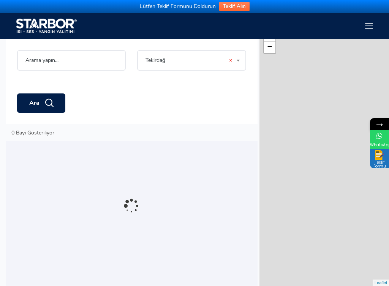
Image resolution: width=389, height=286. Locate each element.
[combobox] (191, 60)
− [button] (269, 47)
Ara (41, 103)
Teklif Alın (234, 6)
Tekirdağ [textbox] (188, 60)
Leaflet (381, 282)
